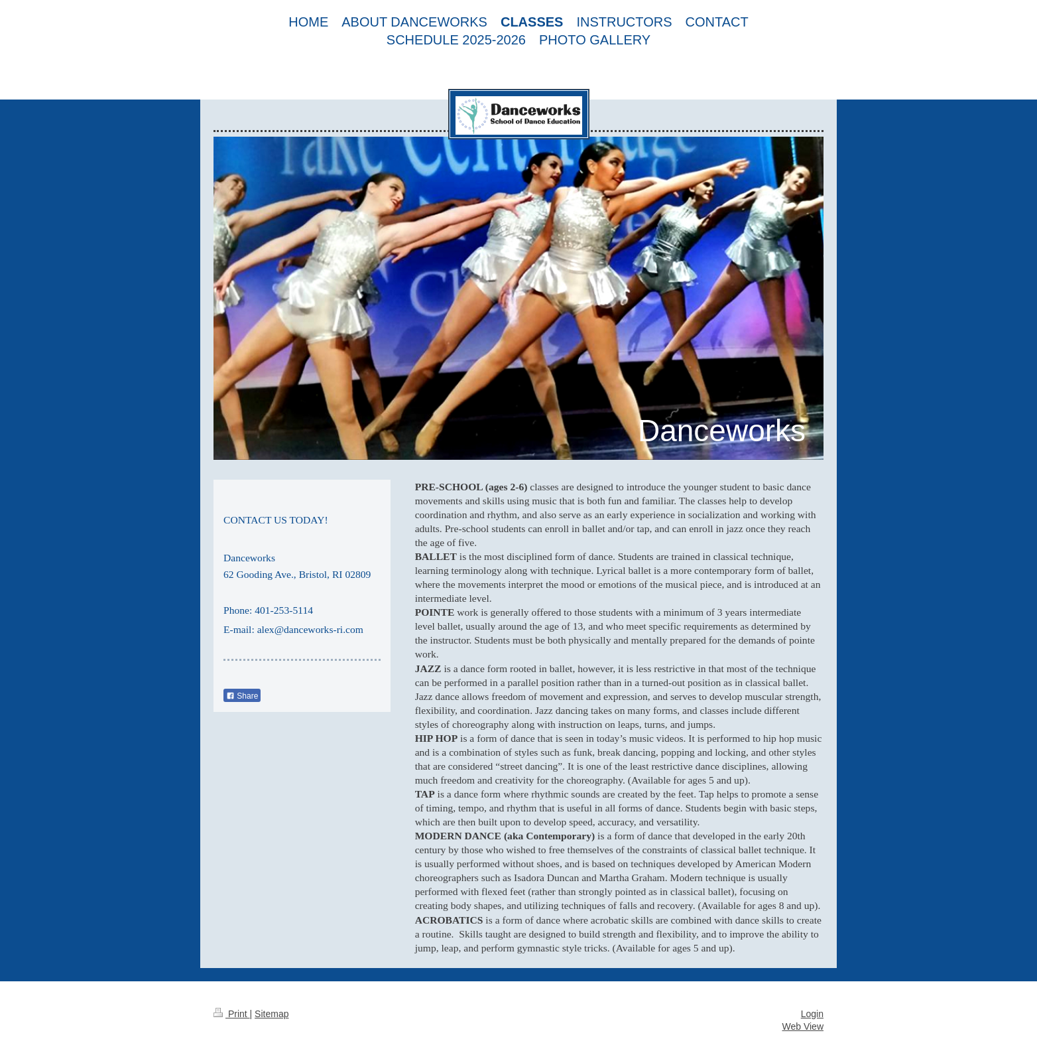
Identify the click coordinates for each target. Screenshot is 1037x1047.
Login (812, 1014)
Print (231, 1014)
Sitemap (271, 1014)
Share (242, 696)
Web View (802, 1026)
